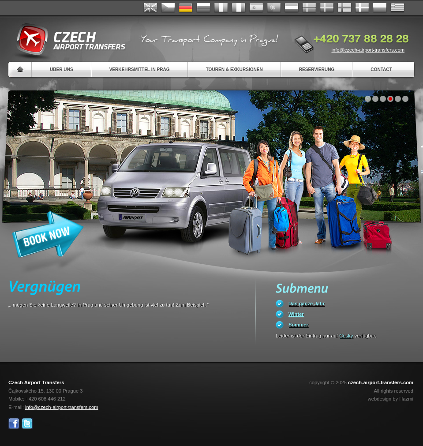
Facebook (13, 423)
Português (274, 8)
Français (221, 8)
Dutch (291, 8)
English (150, 8)
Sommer (298, 324)
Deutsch (186, 8)
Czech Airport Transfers (67, 40)
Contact (381, 69)
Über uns (61, 69)
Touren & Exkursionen (234, 69)
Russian (203, 8)
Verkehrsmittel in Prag (139, 69)
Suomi (344, 8)
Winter (296, 314)
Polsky (380, 8)
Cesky (346, 335)
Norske (309, 8)
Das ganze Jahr (306, 303)
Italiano (239, 8)
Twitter (27, 423)
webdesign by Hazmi (390, 398)
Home (20, 69)
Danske (362, 8)
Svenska (327, 8)
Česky (168, 8)
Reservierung (316, 69)
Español (256, 8)
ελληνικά (397, 8)
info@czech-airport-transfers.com (367, 49)
